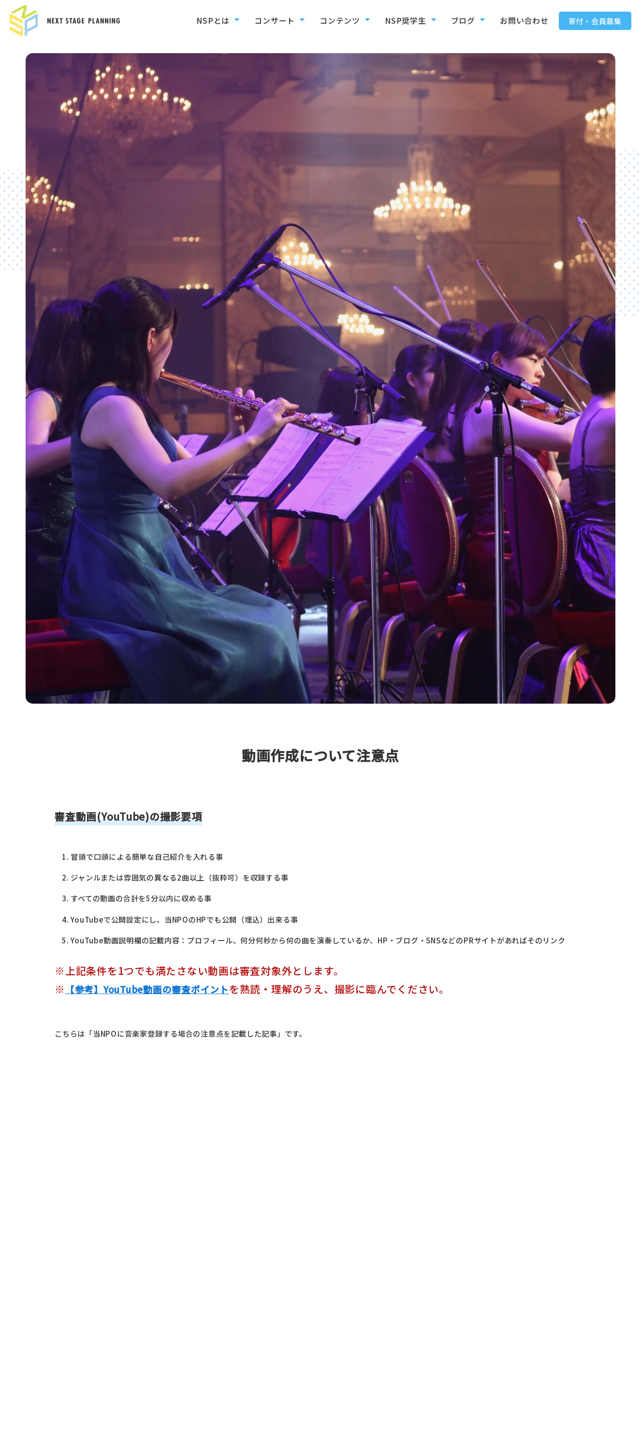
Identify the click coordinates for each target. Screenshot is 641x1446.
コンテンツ (331, 20)
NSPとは (201, 20)
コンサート (265, 20)
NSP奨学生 (398, 20)
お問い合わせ (521, 20)
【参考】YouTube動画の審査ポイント (155, 989)
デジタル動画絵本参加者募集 (510, 1429)
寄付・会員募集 (595, 20)
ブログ (458, 20)
